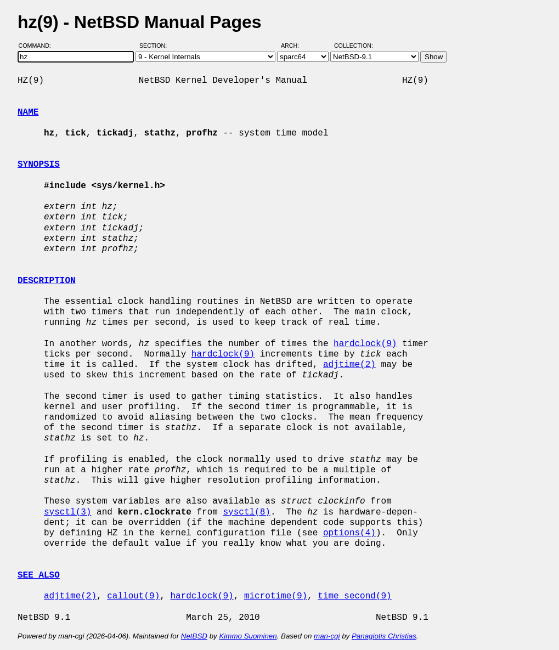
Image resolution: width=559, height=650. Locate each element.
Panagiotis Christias (384, 636)
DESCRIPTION (47, 281)
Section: (155, 45)
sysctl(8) (246, 512)
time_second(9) (354, 596)
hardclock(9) (365, 344)
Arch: (295, 45)
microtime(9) (275, 596)
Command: (38, 45)
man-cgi (327, 636)
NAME (28, 112)
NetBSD (194, 636)
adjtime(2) (349, 365)
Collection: (353, 45)
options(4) (349, 533)
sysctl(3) (67, 512)
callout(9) (133, 596)
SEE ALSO (39, 575)
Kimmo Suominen (247, 636)
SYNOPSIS (39, 165)
